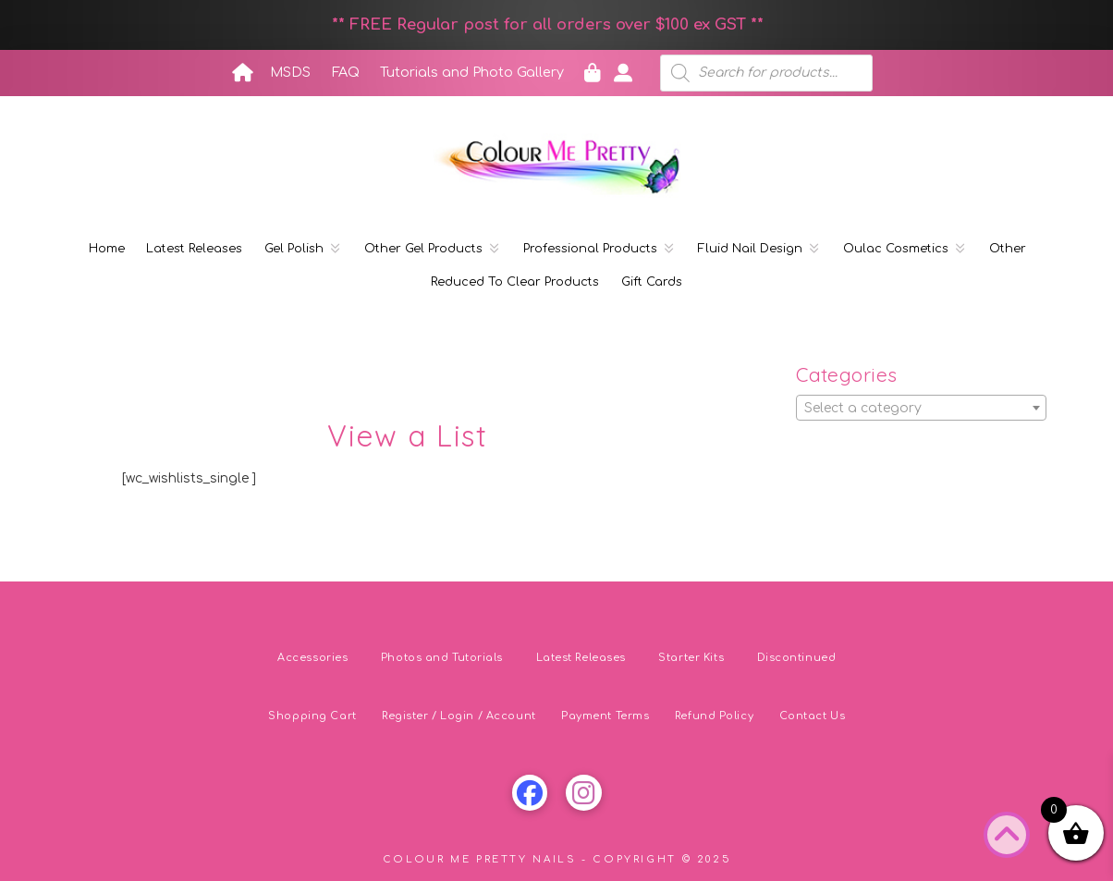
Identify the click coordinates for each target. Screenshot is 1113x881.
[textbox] (921, 409)
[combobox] (921, 408)
